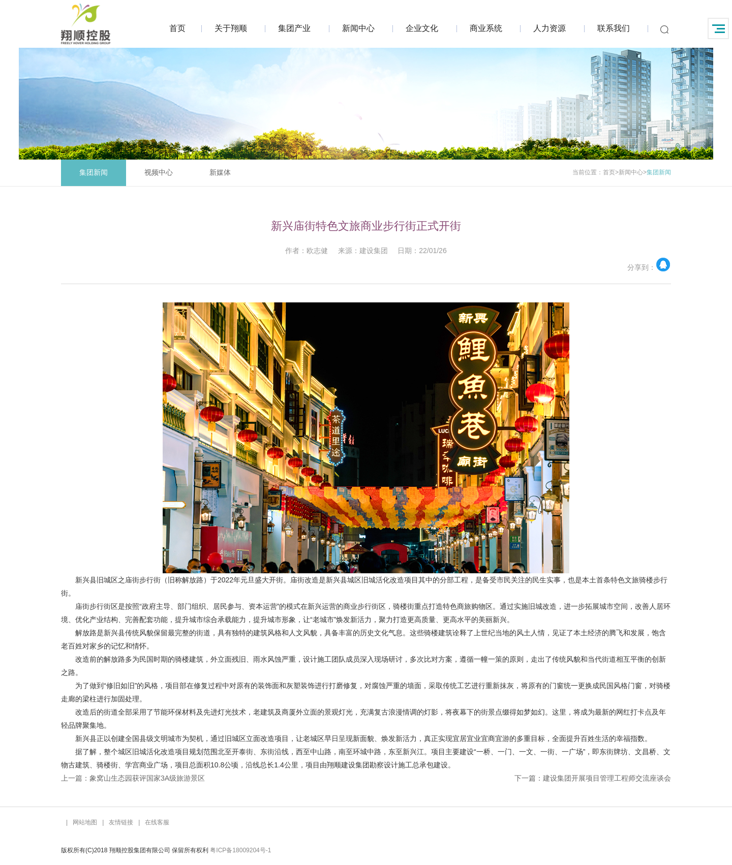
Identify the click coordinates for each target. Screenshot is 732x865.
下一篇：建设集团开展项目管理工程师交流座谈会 (592, 778)
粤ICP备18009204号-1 (240, 850)
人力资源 (549, 28)
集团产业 (294, 28)
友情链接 (121, 822)
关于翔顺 (231, 28)
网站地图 (85, 822)
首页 (177, 28)
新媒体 (220, 172)
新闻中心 (358, 28)
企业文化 (422, 28)
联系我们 (613, 28)
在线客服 (157, 822)
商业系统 (486, 28)
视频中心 (158, 172)
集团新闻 (93, 172)
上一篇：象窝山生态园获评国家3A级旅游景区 (133, 778)
